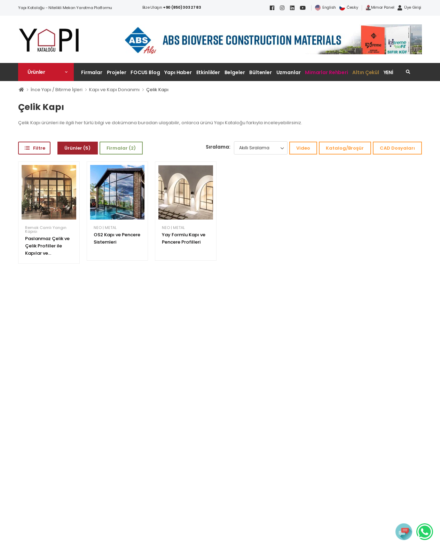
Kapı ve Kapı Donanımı (114, 89)
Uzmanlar (288, 72)
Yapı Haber (178, 72)
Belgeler (235, 72)
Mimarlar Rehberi (326, 72)
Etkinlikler (208, 72)
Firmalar (91, 72)
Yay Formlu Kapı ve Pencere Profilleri (183, 238)
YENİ (389, 72)
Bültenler (260, 72)
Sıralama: (218, 146)
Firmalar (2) (121, 148)
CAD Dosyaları (397, 148)
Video (303, 148)
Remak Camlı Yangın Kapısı (45, 229)
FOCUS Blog (145, 72)
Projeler (116, 72)
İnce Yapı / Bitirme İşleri (56, 89)
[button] (46, 72)
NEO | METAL (105, 228)
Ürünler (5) (77, 148)
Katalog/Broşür (345, 148)
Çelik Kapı (157, 89)
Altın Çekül (365, 72)
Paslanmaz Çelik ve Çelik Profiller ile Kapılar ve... (47, 245)
